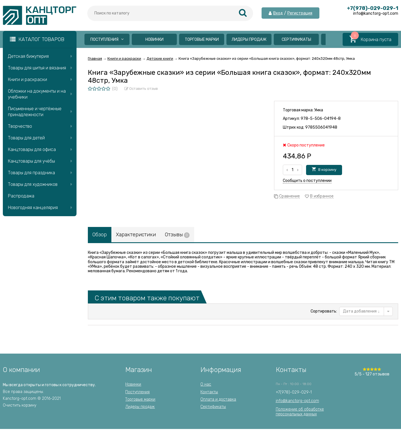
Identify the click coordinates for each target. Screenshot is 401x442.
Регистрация (299, 13)
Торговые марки (202, 39)
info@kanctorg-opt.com (297, 400)
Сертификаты (296, 39)
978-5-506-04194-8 (321, 118)
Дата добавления (361, 311)
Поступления (107, 39)
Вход (278, 13)
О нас (205, 384)
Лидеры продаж (249, 39)
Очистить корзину (19, 405)
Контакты (209, 392)
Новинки (154, 39)
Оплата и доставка (218, 399)
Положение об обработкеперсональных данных (300, 411)
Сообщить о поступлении (307, 180)
